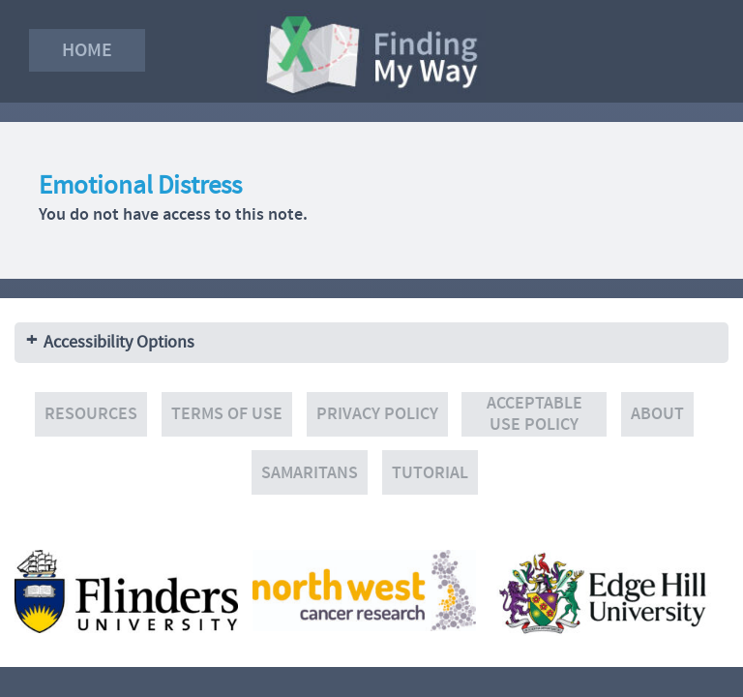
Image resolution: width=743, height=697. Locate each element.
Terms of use (226, 414)
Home (87, 50)
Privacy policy (377, 414)
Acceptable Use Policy (534, 414)
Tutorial (430, 473)
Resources (91, 414)
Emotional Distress (140, 185)
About (657, 414)
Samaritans (309, 473)
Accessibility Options (119, 342)
